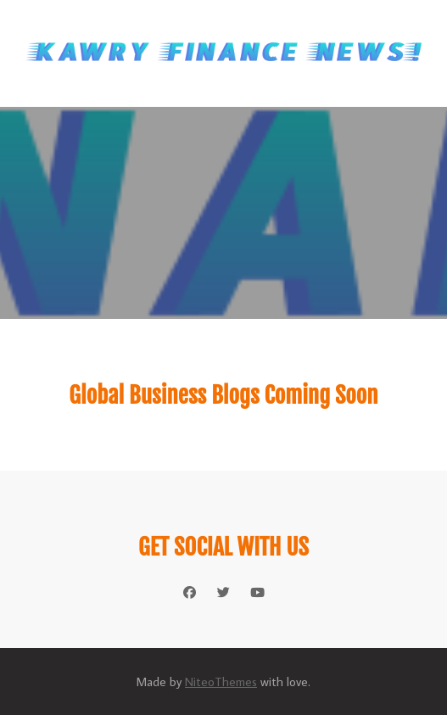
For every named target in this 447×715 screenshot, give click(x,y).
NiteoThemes (221, 681)
